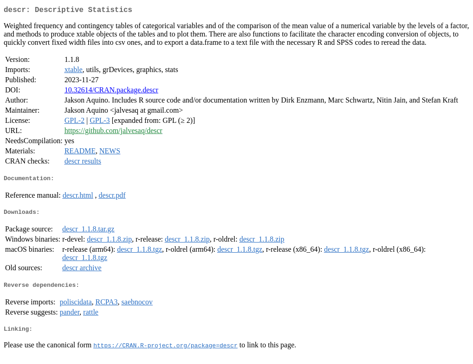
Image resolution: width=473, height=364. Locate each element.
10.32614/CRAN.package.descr (111, 92)
